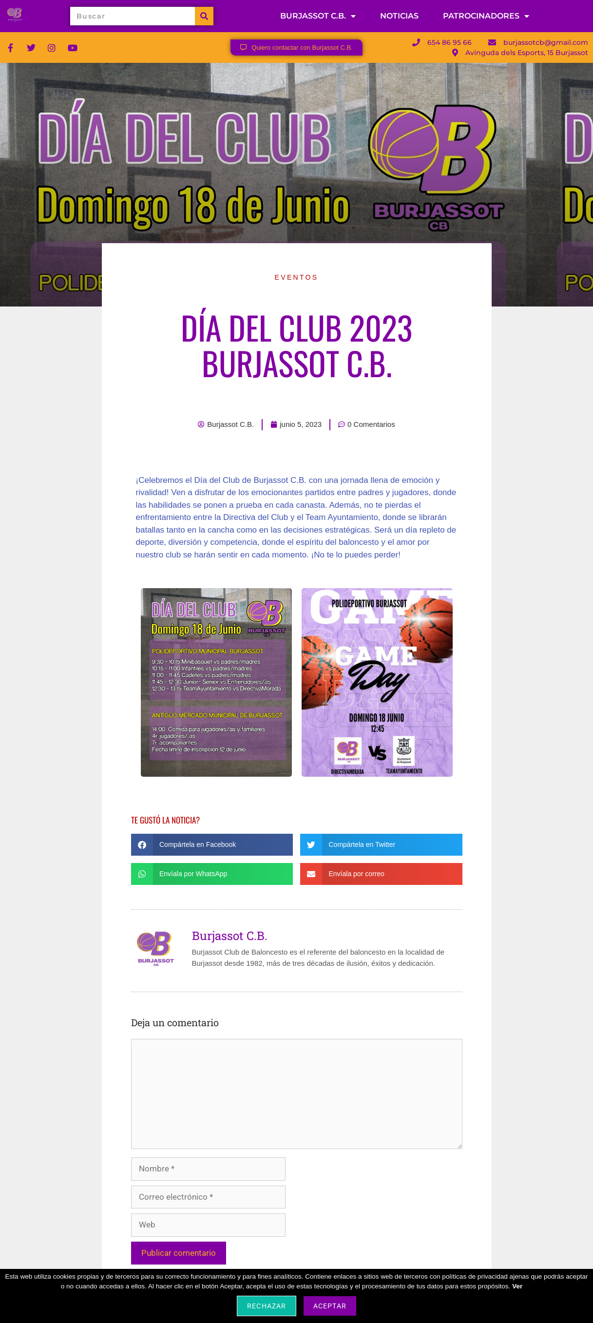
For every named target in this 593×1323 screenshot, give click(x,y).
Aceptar (329, 1306)
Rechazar (266, 1306)
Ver (517, 1286)
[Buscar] (204, 16)
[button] (212, 845)
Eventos (297, 277)
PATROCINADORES (486, 16)
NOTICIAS (399, 15)
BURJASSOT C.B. (318, 16)
